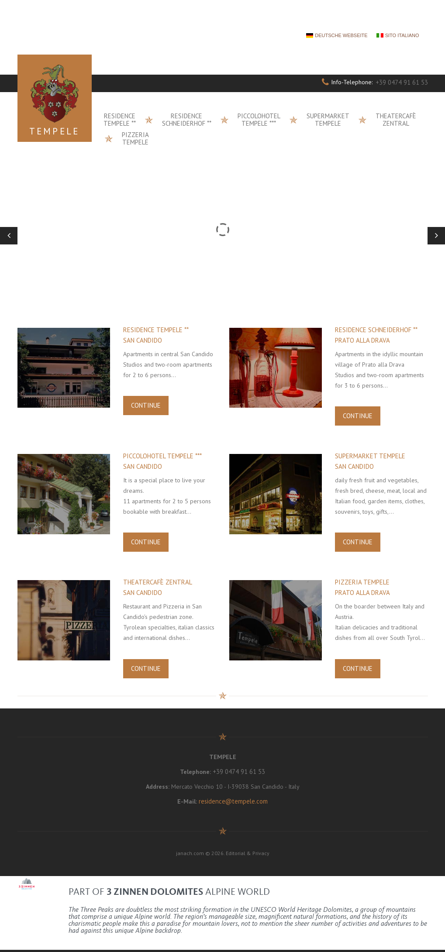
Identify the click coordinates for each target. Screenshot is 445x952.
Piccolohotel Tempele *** (259, 119)
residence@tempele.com (233, 804)
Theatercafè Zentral (396, 119)
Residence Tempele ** (119, 119)
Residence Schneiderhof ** (186, 119)
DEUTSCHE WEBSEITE (341, 35)
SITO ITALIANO (402, 35)
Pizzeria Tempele (135, 138)
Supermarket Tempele (328, 119)
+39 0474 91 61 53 (402, 82)
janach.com (190, 855)
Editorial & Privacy (247, 855)
